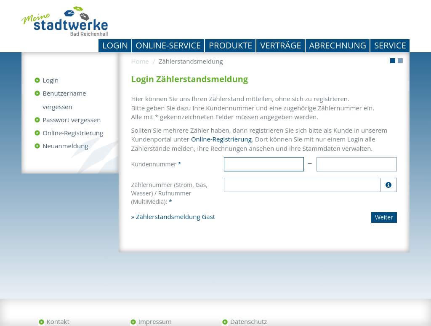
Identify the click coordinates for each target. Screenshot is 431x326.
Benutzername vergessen (64, 100)
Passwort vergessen (72, 119)
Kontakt (58, 321)
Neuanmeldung (65, 146)
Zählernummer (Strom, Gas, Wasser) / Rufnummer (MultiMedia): (169, 193)
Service (390, 45)
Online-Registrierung (73, 132)
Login (115, 45)
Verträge (280, 45)
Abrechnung (338, 45)
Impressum (155, 321)
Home (140, 61)
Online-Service (168, 45)
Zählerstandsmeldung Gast (175, 216)
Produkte (230, 45)
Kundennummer (156, 164)
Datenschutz (248, 321)
